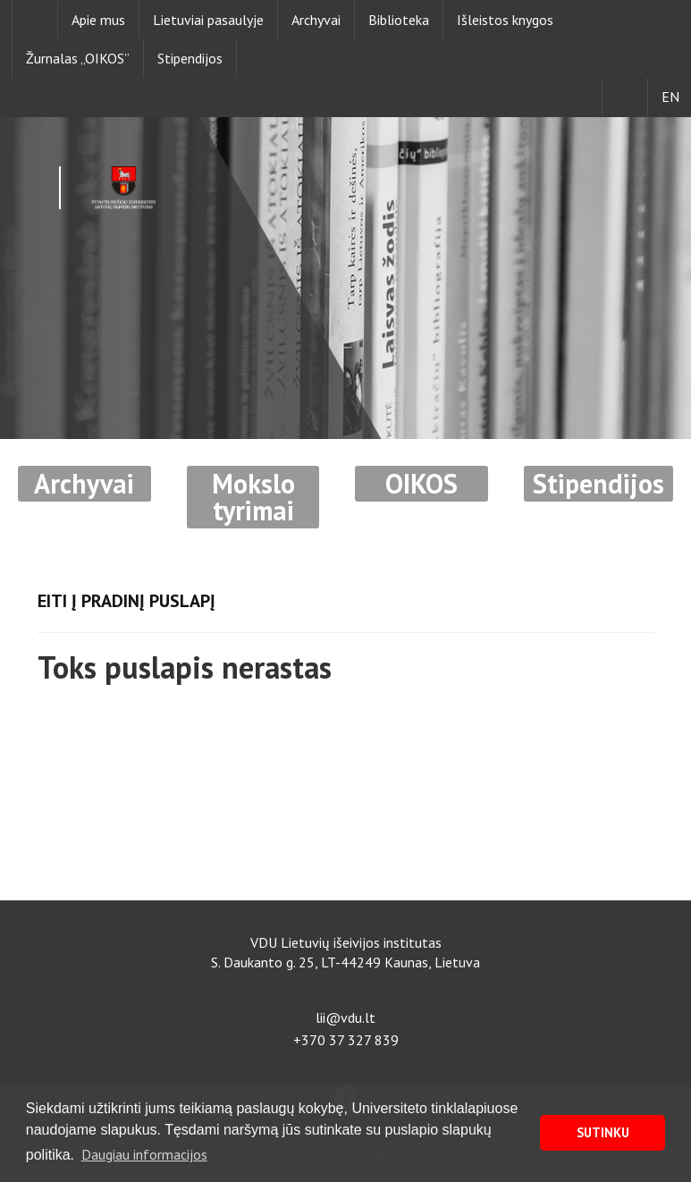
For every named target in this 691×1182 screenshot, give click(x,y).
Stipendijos (190, 58)
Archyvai (316, 20)
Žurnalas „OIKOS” (78, 58)
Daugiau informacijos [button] (144, 1154)
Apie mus (98, 20)
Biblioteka (398, 20)
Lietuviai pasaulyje (208, 20)
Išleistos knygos (505, 20)
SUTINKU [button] (603, 1132)
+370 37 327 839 (346, 1040)
